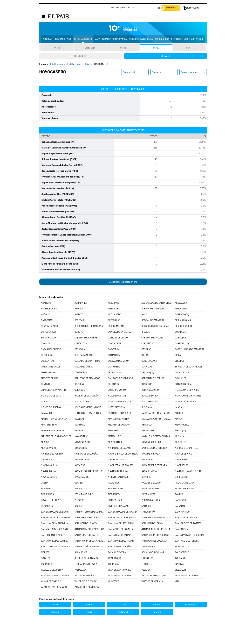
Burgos (89, 605)
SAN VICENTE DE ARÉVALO (121, 547)
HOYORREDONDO (150, 402)
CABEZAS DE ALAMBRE (85, 338)
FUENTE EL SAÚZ (183, 373)
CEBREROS (46, 355)
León (123, 605)
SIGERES (45, 553)
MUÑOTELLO (80, 448)
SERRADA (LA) (148, 547)
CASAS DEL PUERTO (51, 350)
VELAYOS (146, 570)
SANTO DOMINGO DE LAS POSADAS (56, 547)
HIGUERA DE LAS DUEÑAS (87, 396)
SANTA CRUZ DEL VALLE (86, 535)
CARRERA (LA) (182, 344)
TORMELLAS (47, 564)
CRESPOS (179, 361)
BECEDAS (79, 321)
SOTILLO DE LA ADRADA (86, 558)
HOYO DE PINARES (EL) (119, 402)
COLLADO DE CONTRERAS (87, 361)
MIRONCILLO (147, 431)
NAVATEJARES (81, 477)
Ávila (55, 605)
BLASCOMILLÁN (116, 326)
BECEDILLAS (114, 321)
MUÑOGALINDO (82, 442)
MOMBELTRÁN (81, 437)
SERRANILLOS (182, 547)
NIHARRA (146, 477)
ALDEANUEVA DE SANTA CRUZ (156, 303)
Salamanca (190, 605)
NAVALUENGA (181, 466)
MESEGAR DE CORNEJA (52, 431)
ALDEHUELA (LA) (49, 309)
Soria (89, 612)
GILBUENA (79, 384)
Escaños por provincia (114, 39)
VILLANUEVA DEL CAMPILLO (188, 576)
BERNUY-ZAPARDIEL (51, 326)
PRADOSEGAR (115, 500)
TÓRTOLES (146, 564)
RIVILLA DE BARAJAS (118, 506)
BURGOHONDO (48, 338)
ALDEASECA (181, 303)
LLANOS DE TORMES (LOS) (87, 413)
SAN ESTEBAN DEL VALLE (87, 518)
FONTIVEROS (80, 373)
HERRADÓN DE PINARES (187, 390)
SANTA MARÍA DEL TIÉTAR (121, 541)
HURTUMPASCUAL (117, 408)
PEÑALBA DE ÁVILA (83, 495)
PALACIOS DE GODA (184, 483)
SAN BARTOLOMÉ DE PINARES (123, 512)
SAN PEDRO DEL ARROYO (53, 535)
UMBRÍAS (179, 564)
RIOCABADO (47, 506)
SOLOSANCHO (182, 553)
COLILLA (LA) (47, 361)
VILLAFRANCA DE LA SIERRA (55, 576)
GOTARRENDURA (183, 384)
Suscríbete (172, 8)
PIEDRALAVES (148, 495)
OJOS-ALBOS (181, 477)
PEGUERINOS (47, 495)
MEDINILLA (146, 425)
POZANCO (79, 500)
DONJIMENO (114, 367)
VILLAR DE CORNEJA (51, 582)
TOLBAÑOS (180, 558)
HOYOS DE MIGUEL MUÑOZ (87, 408)
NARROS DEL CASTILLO (186, 448)
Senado (165, 56)
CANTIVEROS (114, 344)
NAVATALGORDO (49, 477)
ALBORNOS (113, 303)
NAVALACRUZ (148, 460)
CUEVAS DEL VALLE (50, 367)
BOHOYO (78, 332)
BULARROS (180, 332)
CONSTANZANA (149, 361)
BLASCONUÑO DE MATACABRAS (156, 326)
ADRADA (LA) (80, 303)
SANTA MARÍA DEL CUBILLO (54, 541)
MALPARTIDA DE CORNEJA (54, 419)
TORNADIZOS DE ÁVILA (85, 564)
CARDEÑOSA (147, 344)
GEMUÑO (45, 384)
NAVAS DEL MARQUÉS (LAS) (188, 471)
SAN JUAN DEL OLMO (152, 524)
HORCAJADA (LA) (150, 396)
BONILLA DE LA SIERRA (119, 332)
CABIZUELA (180, 338)
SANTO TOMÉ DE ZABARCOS (88, 547)
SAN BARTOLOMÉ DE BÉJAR (55, 512)
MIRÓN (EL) (180, 431)
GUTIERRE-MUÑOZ (117, 390)
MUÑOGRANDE (115, 442)
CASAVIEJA (113, 350)
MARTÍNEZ (79, 425)
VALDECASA (80, 570)
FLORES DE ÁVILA (49, 373)
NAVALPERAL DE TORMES (154, 466)
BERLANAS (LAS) (183, 321)
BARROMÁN (47, 321)
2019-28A (90, 48)
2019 (57, 48)
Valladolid (123, 612)
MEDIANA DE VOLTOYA (119, 425)
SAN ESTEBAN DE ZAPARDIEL (122, 518)
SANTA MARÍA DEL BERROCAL (189, 535)
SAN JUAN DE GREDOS (186, 518)
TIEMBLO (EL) (114, 558)
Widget (199, 39)
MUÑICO (45, 442)
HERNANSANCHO (150, 390)
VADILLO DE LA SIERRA (52, 570)
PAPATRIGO (46, 489)
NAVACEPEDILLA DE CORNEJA (123, 454)
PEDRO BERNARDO (150, 489)
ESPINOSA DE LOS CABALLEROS (190, 367)
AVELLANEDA (114, 315)
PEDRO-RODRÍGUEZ (184, 489)
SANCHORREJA (182, 512)
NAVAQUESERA (48, 471)
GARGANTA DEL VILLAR (152, 379)
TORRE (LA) (113, 564)
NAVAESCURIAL (82, 460)
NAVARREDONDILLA (118, 471)
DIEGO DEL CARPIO (83, 367)
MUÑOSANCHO (48, 448)
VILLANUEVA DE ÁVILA (85, 576)
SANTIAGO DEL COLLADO (154, 541)
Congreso (80, 56)
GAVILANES (180, 379)
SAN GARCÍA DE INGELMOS (154, 518)
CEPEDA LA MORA (83, 355)
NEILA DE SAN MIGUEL (119, 477)
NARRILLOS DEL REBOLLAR (154, 448)
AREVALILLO (181, 309)
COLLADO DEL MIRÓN (118, 361)
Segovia (55, 612)
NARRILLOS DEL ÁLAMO (119, 448)
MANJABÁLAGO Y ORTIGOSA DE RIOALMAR (156, 419)
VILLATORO (113, 582)
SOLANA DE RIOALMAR (152, 553)
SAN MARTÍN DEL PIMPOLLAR (89, 529)
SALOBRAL (146, 506)
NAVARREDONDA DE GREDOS (88, 471)
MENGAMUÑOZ (182, 425)
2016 (123, 48)
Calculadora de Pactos (168, 39)
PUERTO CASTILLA (150, 500)
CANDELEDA (80, 344)
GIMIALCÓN (146, 384)
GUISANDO (79, 390)
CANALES (45, 344)
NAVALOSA (79, 466)
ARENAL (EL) (114, 309)
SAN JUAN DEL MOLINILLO (121, 524)
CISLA (178, 355)
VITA (177, 582)
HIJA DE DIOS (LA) (117, 396)
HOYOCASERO (81, 402)
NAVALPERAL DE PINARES (120, 466)
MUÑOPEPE (180, 442)
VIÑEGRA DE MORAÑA (152, 582)
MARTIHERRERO (49, 425)
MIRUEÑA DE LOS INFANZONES (56, 437)
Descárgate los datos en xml (123, 282)
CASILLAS (146, 350)
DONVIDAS (146, 367)
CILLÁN (145, 355)
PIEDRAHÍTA (114, 495)
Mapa (97, 39)
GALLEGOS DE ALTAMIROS (87, 379)
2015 (156, 48)
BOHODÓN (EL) (48, 332)
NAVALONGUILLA (49, 466)
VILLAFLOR (180, 570)
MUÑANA (179, 437)
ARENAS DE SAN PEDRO (153, 309)
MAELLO (179, 413)
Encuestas (188, 39)
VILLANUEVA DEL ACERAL (154, 576)
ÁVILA (144, 315)
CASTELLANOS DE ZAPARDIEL (189, 350)
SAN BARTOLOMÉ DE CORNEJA (89, 512)
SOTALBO (46, 558)
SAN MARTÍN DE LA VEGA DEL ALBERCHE (56, 529)
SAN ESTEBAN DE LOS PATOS (55, 518)
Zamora (157, 612)
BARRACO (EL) (182, 315)
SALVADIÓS (180, 506)
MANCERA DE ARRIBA (118, 419)
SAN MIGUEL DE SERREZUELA (155, 529)
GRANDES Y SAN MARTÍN (53, 390)
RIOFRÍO (78, 506)
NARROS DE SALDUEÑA (86, 454)
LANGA (178, 408)
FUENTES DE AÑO (49, 379)
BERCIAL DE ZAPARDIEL (153, 321)
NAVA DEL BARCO (183, 454)
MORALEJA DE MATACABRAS (155, 437)
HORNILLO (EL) (48, 402)
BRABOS (145, 332)
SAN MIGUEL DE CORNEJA (120, 529)
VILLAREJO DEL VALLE (85, 582)
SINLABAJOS (80, 553)
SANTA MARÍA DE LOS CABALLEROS (89, 541)
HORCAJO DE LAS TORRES (188, 396)
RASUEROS (180, 500)
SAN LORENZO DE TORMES (188, 524)
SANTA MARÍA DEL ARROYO (155, 535)
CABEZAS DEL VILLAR (152, 338)
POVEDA (179, 495)
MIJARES (78, 431)
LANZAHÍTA (46, 413)
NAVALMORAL (182, 460)
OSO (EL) (78, 483)
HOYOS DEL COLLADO (186, 402)
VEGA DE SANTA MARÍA (119, 570)
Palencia (157, 605)
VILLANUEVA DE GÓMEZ (119, 576)
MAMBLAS (79, 419)
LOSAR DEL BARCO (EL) (119, 413)
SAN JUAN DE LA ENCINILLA (55, 524)
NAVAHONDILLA (116, 460)
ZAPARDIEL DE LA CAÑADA (54, 587)
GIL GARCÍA (113, 384)
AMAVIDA (79, 309)
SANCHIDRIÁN (148, 512)
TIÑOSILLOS (147, 558)
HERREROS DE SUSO (51, 396)
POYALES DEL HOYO (51, 500)
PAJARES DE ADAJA (151, 483)
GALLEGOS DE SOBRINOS (120, 379)
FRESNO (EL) (147, 373)
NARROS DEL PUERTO (52, 454)
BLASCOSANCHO (183, 326)
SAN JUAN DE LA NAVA (85, 524)
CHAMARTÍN (114, 355)
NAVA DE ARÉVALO (150, 454)
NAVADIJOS (46, 460)
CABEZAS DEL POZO (118, 338)
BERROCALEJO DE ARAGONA (88, 326)
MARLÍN (179, 419)
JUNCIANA (146, 408)
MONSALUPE (114, 437)
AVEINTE (78, 315)
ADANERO (46, 303)
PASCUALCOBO (115, 489)
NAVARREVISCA (149, 471)
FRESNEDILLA (115, 373)
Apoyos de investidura (141, 39)
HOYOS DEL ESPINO (51, 408)
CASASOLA (79, 350)
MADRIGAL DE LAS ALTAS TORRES (156, 413)
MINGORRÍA (113, 431)
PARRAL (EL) (80, 489)
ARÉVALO (45, 315)
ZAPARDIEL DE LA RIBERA (86, 587)
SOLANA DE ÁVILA (117, 553)
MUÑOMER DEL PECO (151, 442)
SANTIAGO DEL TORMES (187, 541)
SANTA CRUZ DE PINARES (120, 535)
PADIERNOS (114, 483)
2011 (189, 48)
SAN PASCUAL (182, 529)
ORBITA (44, 483)
